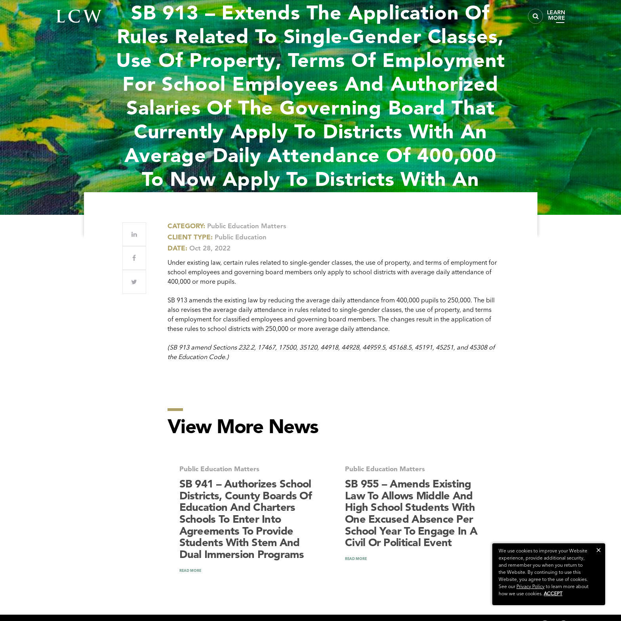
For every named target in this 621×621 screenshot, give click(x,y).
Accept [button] (553, 593)
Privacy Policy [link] (530, 586)
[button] (598, 550)
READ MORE (190, 570)
